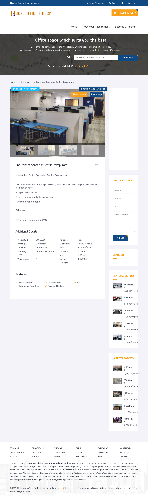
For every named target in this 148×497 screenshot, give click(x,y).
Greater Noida (17, 452)
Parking (21, 243)
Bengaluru (15, 448)
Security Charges (63, 261)
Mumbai (35, 456)
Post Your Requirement (96, 26)
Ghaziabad (125, 448)
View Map (96, 94)
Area (61, 255)
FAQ (129, 488)
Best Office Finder (31, 488)
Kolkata (124, 452)
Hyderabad (59, 452)
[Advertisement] (123, 129)
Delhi (78, 448)
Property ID (23, 240)
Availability (64, 243)
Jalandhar (103, 452)
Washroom (23, 259)
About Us (120, 488)
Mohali (13, 456)
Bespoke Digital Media (20, 491)
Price (61, 247)
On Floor (63, 251)
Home (74, 26)
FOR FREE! (69, 66)
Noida (57, 456)
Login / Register (97, 3)
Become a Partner (125, 26)
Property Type (21, 253)
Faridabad (103, 448)
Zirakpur (124, 456)
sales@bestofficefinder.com (25, 3)
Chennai (58, 448)
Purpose (63, 240)
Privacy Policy (107, 488)
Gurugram (37, 452)
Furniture (21, 247)
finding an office (41, 479)
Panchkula (81, 456)
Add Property (124, 12)
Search (128, 57)
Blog (112, 3)
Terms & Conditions (88, 488)
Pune (100, 456)
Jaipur (79, 452)
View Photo (79, 94)
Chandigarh (38, 448)
